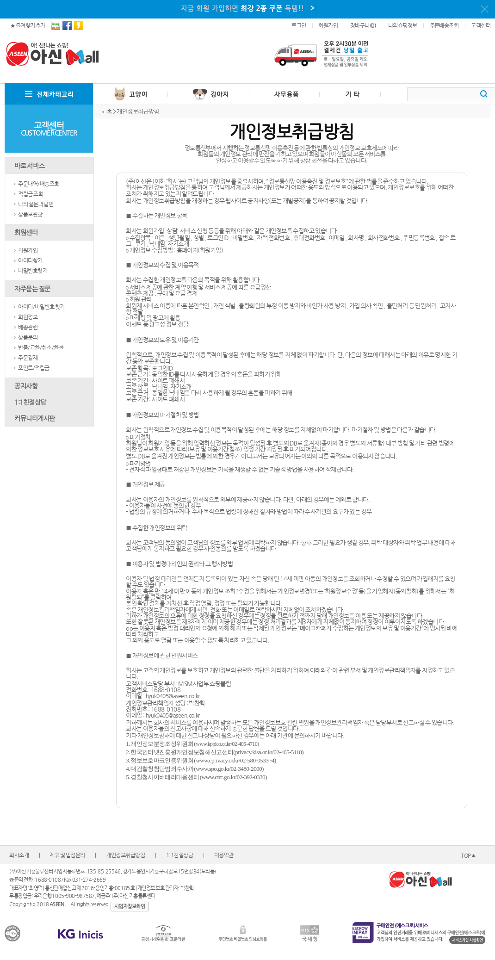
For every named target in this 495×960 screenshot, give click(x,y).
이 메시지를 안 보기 (484, 9)
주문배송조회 (444, 25)
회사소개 (19, 855)
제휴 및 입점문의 (67, 855)
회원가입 (328, 25)
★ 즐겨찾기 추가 (27, 25)
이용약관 (224, 855)
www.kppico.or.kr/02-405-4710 (226, 744)
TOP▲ (468, 855)
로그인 (298, 25)
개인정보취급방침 (125, 855)
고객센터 (480, 25)
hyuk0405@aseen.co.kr (173, 696)
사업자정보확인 (129, 907)
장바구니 (363, 25)
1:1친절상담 (179, 855)
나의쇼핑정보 (402, 25)
